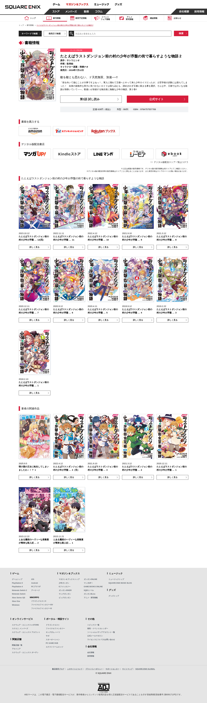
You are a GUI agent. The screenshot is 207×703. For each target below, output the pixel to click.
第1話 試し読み (90, 99)
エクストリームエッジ (54, 647)
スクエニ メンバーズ (20, 629)
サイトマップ (127, 669)
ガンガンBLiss (89, 594)
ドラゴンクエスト (53, 625)
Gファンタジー (64, 587)
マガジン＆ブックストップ (69, 579)
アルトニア (16, 649)
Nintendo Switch (18, 594)
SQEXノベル (89, 590)
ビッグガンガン (65, 598)
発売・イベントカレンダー (97, 629)
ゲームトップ (17, 579)
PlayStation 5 (17, 583)
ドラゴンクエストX (38, 601)
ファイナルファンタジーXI (41, 608)
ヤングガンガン (65, 594)
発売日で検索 (55, 33)
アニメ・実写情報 (91, 598)
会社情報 (90, 652)
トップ (21, 25)
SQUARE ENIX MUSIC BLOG (120, 583)
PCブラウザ (36, 587)
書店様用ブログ (58, 669)
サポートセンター (112, 669)
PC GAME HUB (52, 643)
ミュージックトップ (116, 579)
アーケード (35, 590)
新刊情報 (30, 25)
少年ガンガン (64, 583)
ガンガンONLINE (90, 579)
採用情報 (90, 656)
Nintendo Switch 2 (19, 590)
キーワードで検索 (30, 33)
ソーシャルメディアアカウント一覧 (101, 632)
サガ (47, 636)
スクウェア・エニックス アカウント (26, 632)
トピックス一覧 (93, 625)
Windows (16, 605)
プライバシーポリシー (94, 669)
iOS (32, 579)
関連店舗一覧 (17, 645)
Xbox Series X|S (18, 598)
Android (34, 583)
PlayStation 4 (17, 587)
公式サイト (156, 99)
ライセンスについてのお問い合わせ (101, 640)
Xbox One (16, 601)
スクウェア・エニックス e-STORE (25, 625)
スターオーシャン (53, 640)
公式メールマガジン (95, 636)
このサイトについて (75, 669)
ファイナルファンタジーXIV (42, 605)
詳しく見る (34, 247)
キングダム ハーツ (53, 632)
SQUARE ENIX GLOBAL (145, 669)
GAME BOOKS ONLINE (93, 587)
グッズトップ (114, 596)
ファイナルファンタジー (55, 629)
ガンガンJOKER (65, 590)
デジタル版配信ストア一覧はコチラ (171, 162)
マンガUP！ (88, 583)
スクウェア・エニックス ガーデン (25, 652)
